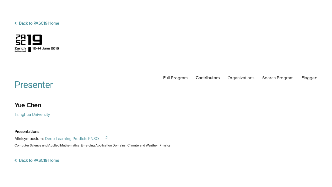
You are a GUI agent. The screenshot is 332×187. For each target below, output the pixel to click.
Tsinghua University (32, 115)
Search (278, 78)
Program (175, 78)
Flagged (309, 78)
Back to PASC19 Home (37, 24)
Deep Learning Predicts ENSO (72, 139)
